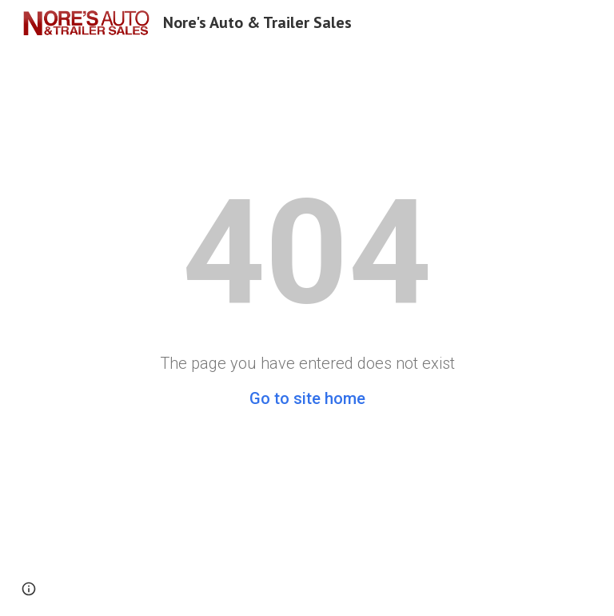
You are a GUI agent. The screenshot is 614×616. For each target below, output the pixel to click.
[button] (29, 589)
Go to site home (307, 398)
